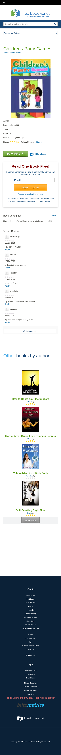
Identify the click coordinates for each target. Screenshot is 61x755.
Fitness (29, 402)
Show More (30, 520)
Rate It (39, 142)
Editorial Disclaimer (30, 687)
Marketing (29, 476)
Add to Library (38, 154)
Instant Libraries (30, 625)
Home (30, 635)
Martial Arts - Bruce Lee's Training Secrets (30, 436)
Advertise (30, 694)
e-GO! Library (30, 621)
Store (30, 642)
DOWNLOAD (15, 154)
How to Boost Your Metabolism (30, 399)
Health (29, 513)
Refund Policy (30, 678)
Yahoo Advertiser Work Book (30, 473)
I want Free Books (30, 187)
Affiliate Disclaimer (30, 690)
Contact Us (30, 649)
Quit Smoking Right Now (30, 510)
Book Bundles (30, 603)
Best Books (30, 599)
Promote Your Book (30, 617)
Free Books (30, 595)
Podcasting (30, 610)
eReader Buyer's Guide (30, 646)
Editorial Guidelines (30, 683)
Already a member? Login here (30, 194)
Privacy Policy (30, 674)
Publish (30, 606)
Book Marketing (30, 614)
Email (17, 180)
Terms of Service (30, 670)
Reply (7, 249)
